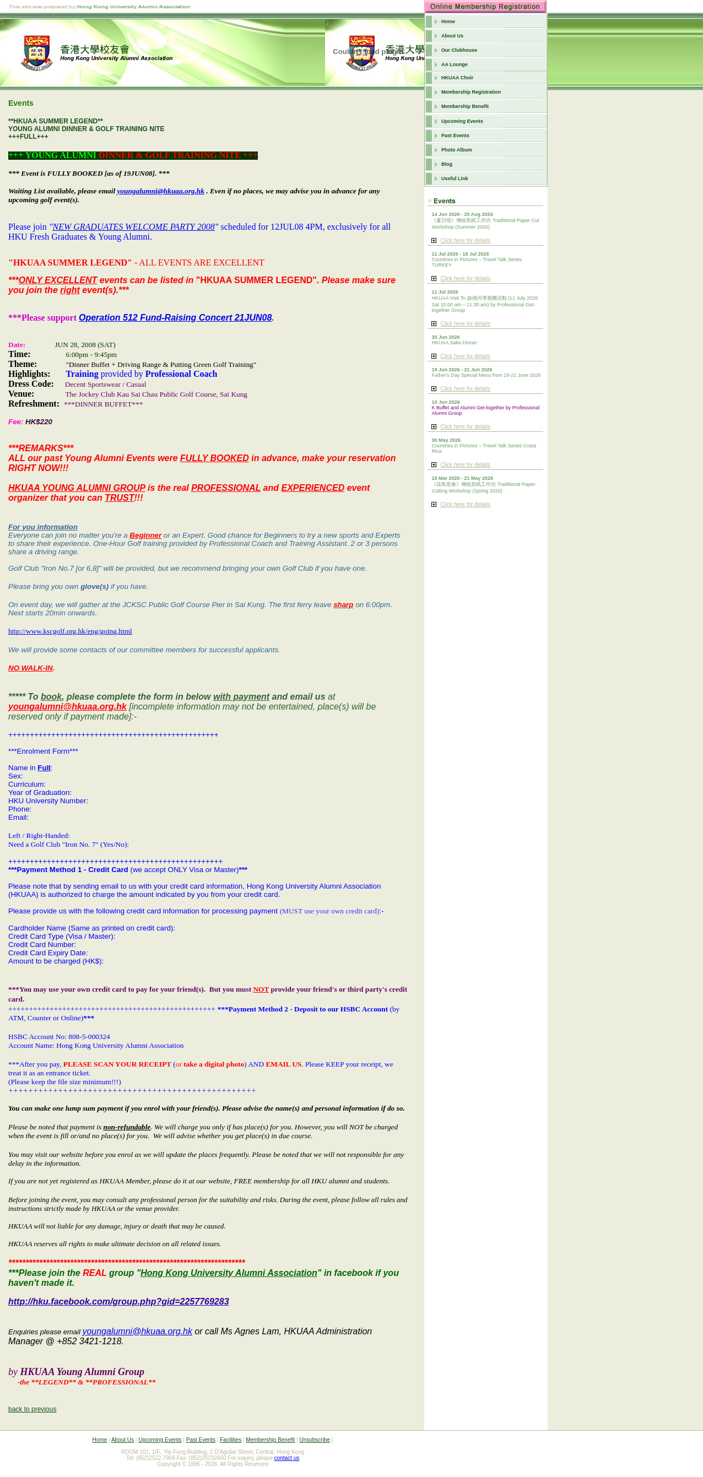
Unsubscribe (314, 1440)
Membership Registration (471, 92)
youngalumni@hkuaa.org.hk (160, 191)
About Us (452, 36)
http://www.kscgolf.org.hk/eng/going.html (70, 631)
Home (448, 21)
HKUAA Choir (457, 77)
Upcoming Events (462, 121)
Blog (446, 164)
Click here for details (465, 240)
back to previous (32, 1409)
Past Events (455, 135)
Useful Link (454, 178)
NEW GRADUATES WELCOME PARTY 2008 (133, 226)
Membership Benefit (465, 106)
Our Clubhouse (459, 50)
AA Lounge (454, 64)
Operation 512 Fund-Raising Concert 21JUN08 (175, 317)
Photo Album (456, 150)
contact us (287, 1458)
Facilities (230, 1440)
